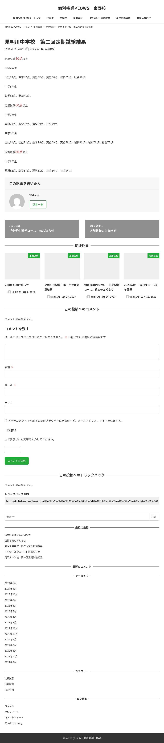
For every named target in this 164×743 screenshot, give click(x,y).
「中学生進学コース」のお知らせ (22, 551)
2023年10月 (11, 594)
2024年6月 (10, 583)
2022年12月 (11, 628)
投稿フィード (12, 711)
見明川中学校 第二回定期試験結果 (24, 546)
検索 (153, 517)
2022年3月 (10, 650)
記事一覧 (38, 204)
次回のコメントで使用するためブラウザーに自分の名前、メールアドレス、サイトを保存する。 (66, 420)
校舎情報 (9, 689)
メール (10, 385)
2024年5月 (10, 588)
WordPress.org (13, 723)
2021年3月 (10, 662)
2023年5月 (10, 611)
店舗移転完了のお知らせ (18, 534)
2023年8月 (10, 600)
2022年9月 (10, 639)
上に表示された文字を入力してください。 (30, 439)
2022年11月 (11, 633)
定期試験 (49, 49)
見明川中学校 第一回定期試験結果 (24, 557)
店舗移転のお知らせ (15, 540)
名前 (9, 367)
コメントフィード (14, 717)
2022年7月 (10, 645)
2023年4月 (10, 616)
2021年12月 (11, 656)
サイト (9, 403)
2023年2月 (10, 622)
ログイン (9, 706)
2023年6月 (10, 605)
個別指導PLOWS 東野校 (82, 8)
